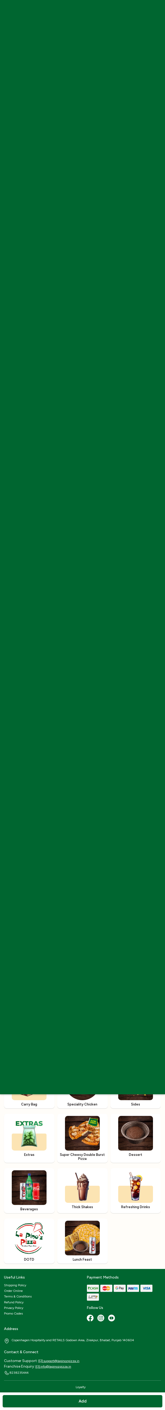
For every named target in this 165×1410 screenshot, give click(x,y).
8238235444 (16, 1373)
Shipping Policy (15, 1285)
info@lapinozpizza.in (53, 1366)
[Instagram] (101, 1319)
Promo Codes (13, 1313)
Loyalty (81, 1387)
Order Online (13, 1291)
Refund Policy (14, 1302)
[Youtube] (112, 1319)
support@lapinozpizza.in (59, 1361)
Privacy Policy (13, 1308)
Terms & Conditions (18, 1296)
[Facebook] (91, 1319)
